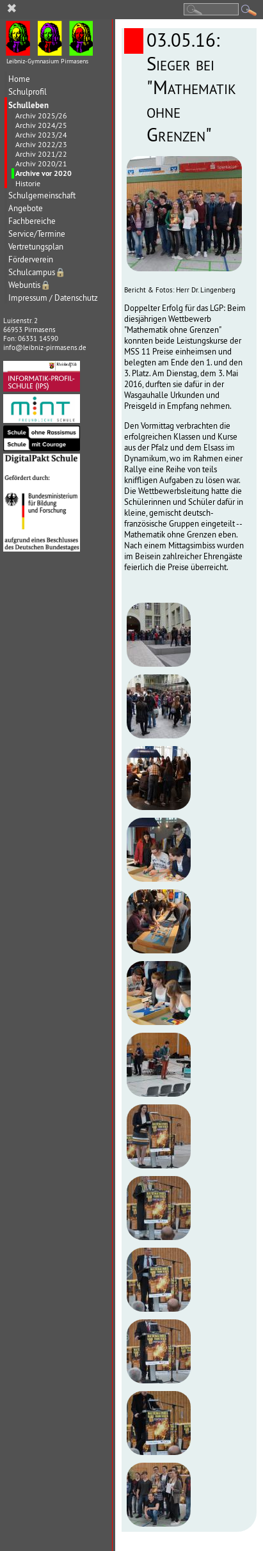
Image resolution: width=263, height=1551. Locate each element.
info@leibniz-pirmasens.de (44, 347)
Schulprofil (27, 91)
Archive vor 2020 (43, 173)
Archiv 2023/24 (41, 134)
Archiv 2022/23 (41, 144)
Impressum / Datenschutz (53, 297)
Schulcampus (37, 272)
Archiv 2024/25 (41, 125)
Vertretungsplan (35, 246)
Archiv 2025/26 (41, 115)
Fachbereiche (32, 221)
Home (19, 79)
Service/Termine (36, 233)
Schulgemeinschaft (42, 195)
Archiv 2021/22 (41, 154)
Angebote (25, 208)
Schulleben (28, 105)
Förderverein (30, 259)
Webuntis (29, 285)
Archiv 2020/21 (41, 163)
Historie (27, 183)
